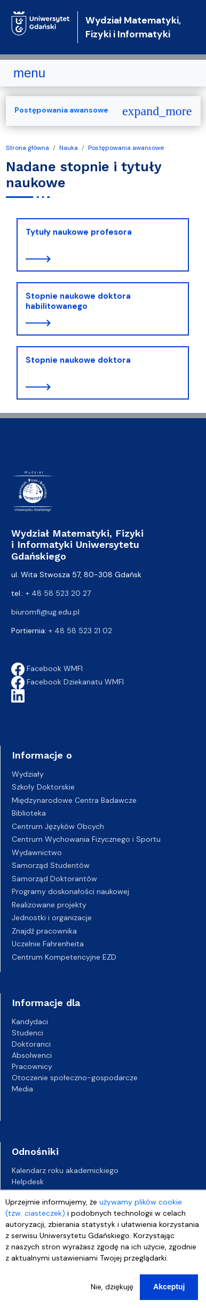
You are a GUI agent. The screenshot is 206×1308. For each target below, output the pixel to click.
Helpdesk (28, 1181)
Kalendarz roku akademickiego (65, 1170)
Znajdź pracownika (44, 931)
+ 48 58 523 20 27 (58, 593)
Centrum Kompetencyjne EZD (64, 957)
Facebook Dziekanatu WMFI (67, 682)
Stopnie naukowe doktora (78, 360)
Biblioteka (29, 813)
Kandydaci (30, 1021)
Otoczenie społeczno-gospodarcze (75, 1077)
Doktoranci (31, 1044)
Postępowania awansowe (126, 147)
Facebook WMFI (47, 668)
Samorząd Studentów (51, 865)
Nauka (68, 147)
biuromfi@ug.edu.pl (45, 612)
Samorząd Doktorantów (54, 878)
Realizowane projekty (49, 905)
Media (22, 1089)
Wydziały (28, 774)
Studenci (27, 1033)
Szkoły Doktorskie (43, 787)
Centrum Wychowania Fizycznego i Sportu (86, 839)
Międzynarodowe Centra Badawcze (74, 800)
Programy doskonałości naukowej (70, 891)
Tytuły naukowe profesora (79, 232)
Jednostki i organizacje (52, 917)
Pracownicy (32, 1066)
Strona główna (27, 147)
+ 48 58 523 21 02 (80, 630)
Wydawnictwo (37, 852)
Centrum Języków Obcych (58, 826)
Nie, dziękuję (112, 1294)
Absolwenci (32, 1055)
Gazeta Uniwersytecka (51, 1193)
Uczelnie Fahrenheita (48, 943)
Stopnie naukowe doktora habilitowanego (78, 301)
